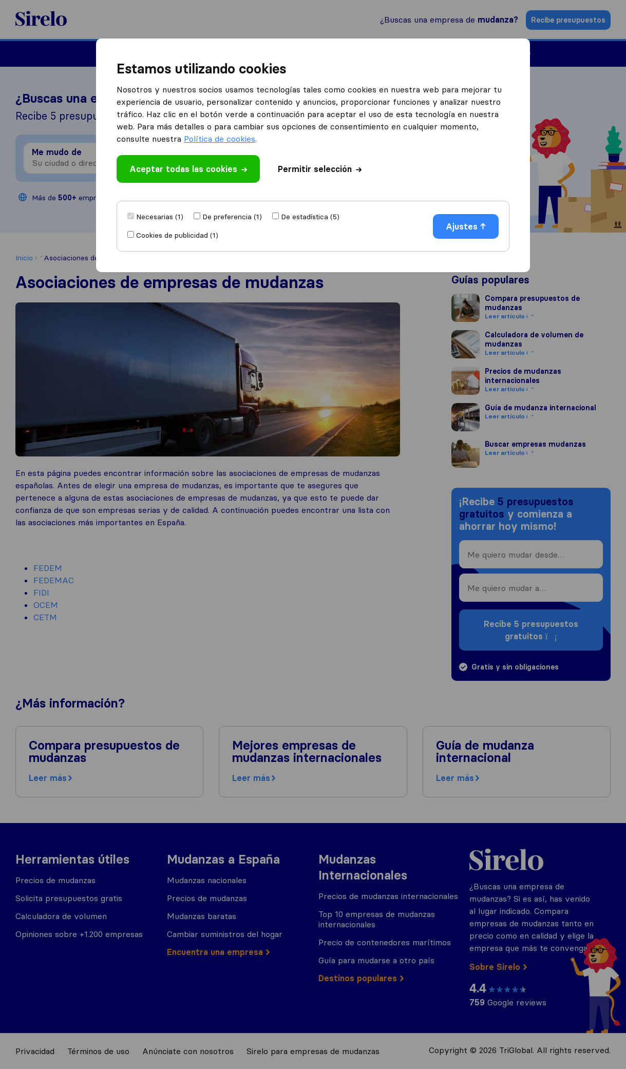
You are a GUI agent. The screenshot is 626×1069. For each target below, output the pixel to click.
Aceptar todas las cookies (188, 169)
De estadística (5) (310, 216)
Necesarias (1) (159, 216)
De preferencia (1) (232, 216)
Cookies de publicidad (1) (177, 235)
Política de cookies (219, 138)
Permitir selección (320, 169)
